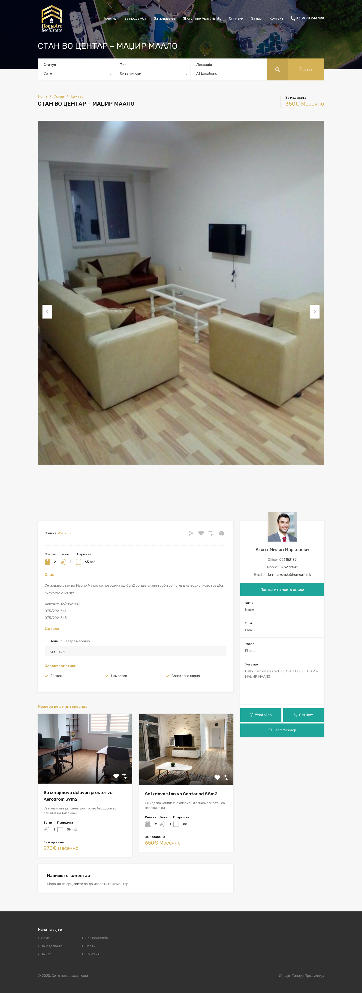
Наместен (119, 676)
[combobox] (76, 74)
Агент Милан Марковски (282, 549)
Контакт (276, 18)
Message (251, 664)
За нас (256, 18)
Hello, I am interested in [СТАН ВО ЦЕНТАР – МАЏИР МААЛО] (282, 684)
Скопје (59, 96)
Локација (204, 65)
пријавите (74, 884)
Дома (45, 938)
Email (249, 623)
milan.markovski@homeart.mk (288, 575)
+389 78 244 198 (310, 18)
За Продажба (96, 938)
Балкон (56, 676)
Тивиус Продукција (308, 976)
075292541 (289, 567)
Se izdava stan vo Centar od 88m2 (181, 794)
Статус (50, 65)
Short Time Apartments (202, 18)
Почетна (110, 18)
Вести (90, 946)
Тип (123, 65)
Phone (249, 644)
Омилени (236, 18)
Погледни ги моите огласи (282, 590)
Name (249, 602)
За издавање (164, 18)
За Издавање (52, 946)
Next (315, 312)
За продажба (135, 18)
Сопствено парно (186, 676)
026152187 (288, 560)
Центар (77, 96)
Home (42, 96)
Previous (47, 312)
